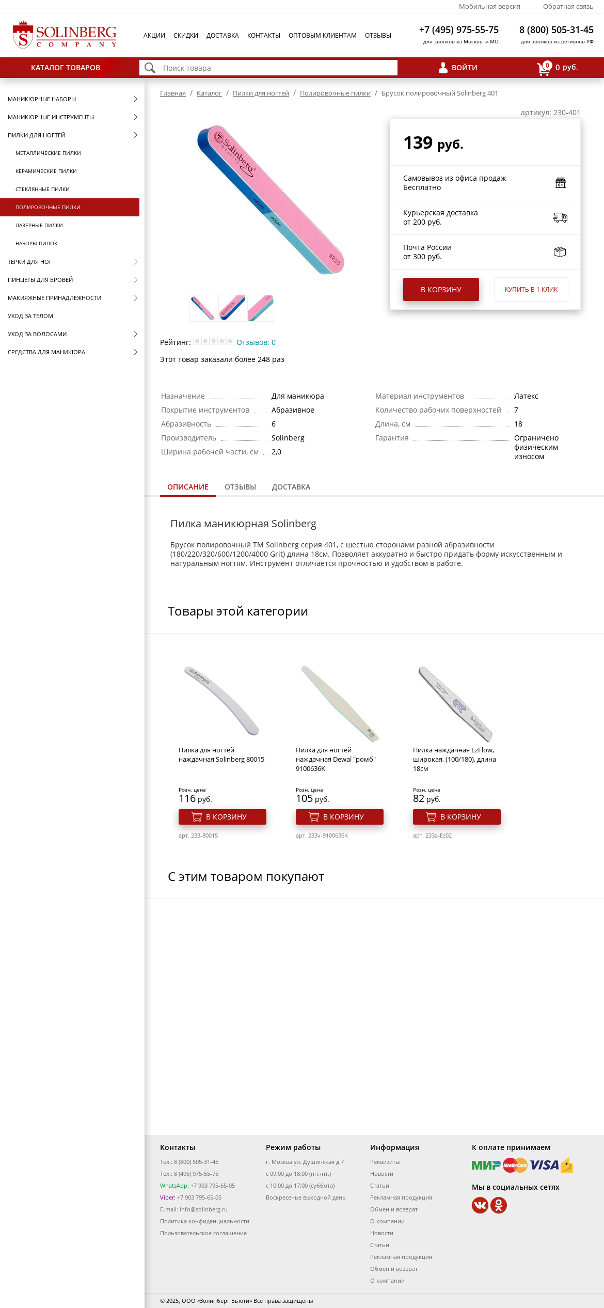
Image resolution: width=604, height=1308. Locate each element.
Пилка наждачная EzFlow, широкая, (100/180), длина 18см (454, 759)
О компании (387, 1221)
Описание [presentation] (188, 487)
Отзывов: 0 (256, 342)
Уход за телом (30, 316)
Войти (465, 67)
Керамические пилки (46, 171)
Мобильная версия (489, 6)
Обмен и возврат (394, 1209)
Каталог (209, 93)
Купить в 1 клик (531, 289)
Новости (381, 1173)
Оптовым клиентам (323, 35)
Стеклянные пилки (42, 189)
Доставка (222, 35)
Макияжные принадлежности (54, 298)
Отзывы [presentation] (240, 487)
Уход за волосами (37, 334)
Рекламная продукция (401, 1197)
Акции (154, 35)
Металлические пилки (48, 152)
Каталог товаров (65, 67)
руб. (557, 68)
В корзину (441, 289)
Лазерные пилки (39, 225)
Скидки (185, 35)
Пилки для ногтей (36, 135)
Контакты (263, 35)
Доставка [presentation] (291, 487)
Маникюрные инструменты (51, 117)
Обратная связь (568, 6)
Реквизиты (385, 1161)
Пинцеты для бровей (40, 279)
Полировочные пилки (48, 207)
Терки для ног (30, 261)
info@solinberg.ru (204, 1209)
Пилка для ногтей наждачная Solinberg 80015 (221, 754)
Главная (173, 93)
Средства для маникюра (46, 352)
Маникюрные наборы (42, 99)
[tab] (188, 488)
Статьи (379, 1185)
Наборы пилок (36, 243)
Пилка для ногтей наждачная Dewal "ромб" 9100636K (336, 759)
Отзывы (378, 35)
